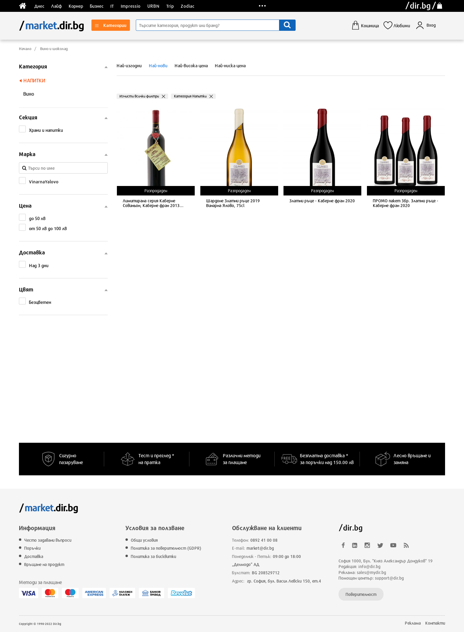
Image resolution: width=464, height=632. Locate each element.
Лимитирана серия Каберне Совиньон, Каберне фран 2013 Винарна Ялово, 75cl (151, 203)
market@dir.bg (260, 548)
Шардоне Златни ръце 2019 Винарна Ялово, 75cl (233, 203)
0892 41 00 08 (264, 540)
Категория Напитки (190, 96)
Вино (28, 94)
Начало (25, 48)
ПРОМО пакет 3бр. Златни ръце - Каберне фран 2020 (405, 203)
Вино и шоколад (54, 48)
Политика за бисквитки (153, 556)
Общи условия (144, 540)
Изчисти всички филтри (139, 96)
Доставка (33, 556)
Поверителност (361, 594)
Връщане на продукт (44, 564)
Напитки (34, 80)
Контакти (435, 622)
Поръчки (32, 548)
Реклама (413, 622)
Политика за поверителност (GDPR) (166, 548)
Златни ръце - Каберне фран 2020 (322, 200)
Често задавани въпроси (47, 540)
